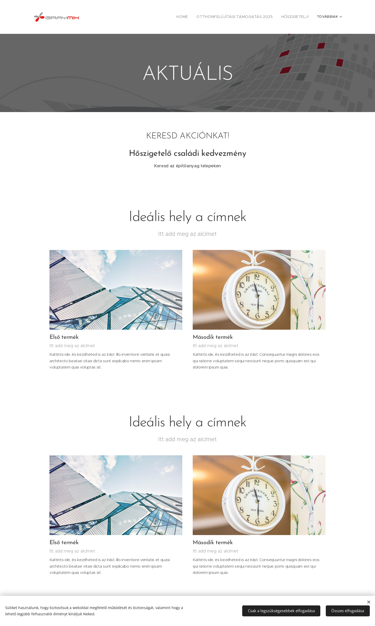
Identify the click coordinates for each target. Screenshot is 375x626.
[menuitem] (194, 16)
